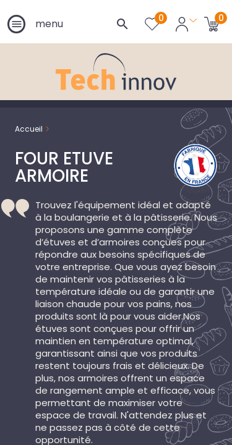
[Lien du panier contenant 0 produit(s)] (212, 23)
